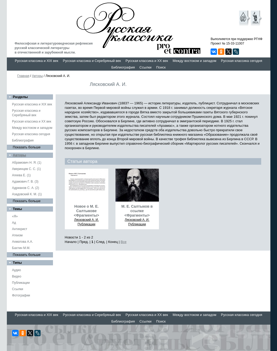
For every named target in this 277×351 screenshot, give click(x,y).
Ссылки (145, 67)
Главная (23, 76)
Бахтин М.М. (21, 248)
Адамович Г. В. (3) (25, 181)
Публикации (21, 283)
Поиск (161, 67)
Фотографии (21, 295)
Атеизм (17, 235)
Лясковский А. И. (86, 220)
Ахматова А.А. (22, 241)
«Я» (15, 216)
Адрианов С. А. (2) (25, 188)
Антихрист (19, 229)
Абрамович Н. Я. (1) (26, 162)
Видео (16, 276)
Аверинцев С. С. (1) (26, 169)
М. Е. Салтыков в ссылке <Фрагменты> (137, 210)
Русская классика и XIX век (36, 61)
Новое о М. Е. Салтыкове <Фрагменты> (86, 210)
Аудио (16, 270)
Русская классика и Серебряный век (92, 61)
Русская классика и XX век (146, 61)
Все (124, 242)
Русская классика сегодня (241, 61)
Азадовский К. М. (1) (27, 194)
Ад (14, 223)
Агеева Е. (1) (21, 175)
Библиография (123, 67)
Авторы (37, 76)
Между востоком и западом (194, 61)
